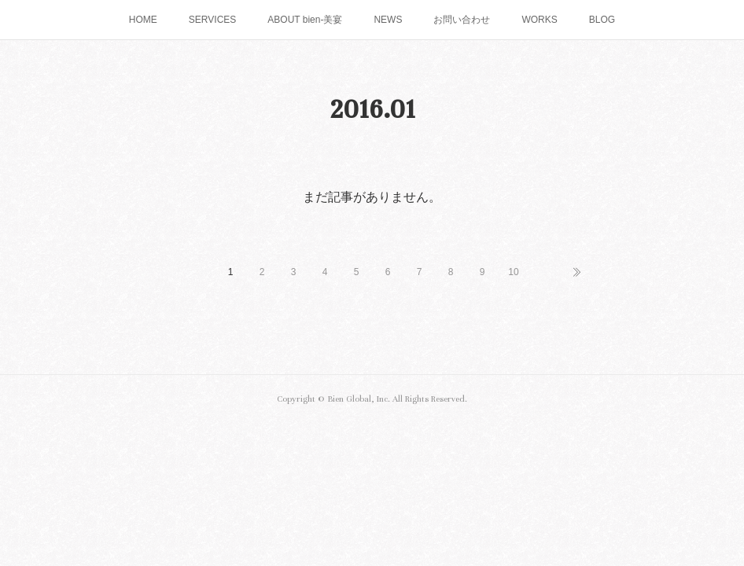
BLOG (602, 19)
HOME (143, 19)
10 (513, 271)
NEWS (388, 19)
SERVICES (212, 19)
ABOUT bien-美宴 (304, 19)
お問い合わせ (461, 19)
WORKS (539, 19)
